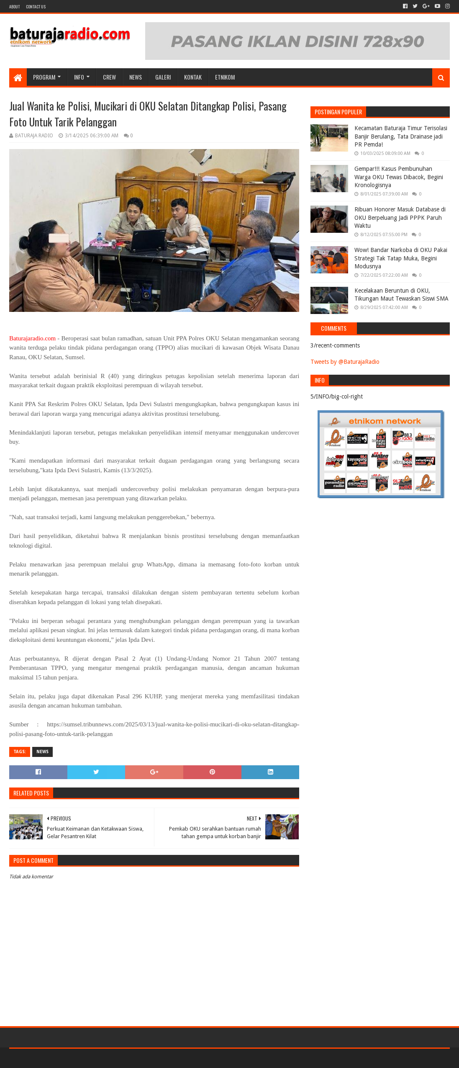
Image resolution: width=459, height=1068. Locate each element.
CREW (109, 76)
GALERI (163, 76)
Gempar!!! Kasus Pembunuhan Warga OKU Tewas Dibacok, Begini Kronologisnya (398, 176)
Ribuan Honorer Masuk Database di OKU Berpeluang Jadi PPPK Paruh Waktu (400, 217)
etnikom (225, 76)
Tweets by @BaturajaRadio (345, 361)
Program (44, 76)
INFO (79, 76)
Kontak (193, 76)
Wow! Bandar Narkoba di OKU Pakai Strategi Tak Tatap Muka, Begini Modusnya (400, 258)
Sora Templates (55, 1058)
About (14, 6)
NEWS (135, 76)
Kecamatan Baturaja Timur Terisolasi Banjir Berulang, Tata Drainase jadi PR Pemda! (400, 136)
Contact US (36, 6)
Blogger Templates (104, 1058)
